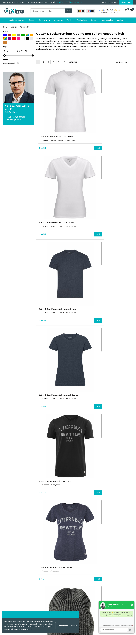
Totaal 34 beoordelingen (109, 12)
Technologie (82, 20)
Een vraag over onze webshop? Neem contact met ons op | (29, 2)
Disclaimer (107, 563)
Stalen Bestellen (46, 580)
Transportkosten (46, 583)
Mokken (74, 560)
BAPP (41, 587)
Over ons (106, 2)
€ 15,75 (74, 161)
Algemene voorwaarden (113, 557)
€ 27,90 (106, 359)
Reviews (109, 10)
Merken (14, 27)
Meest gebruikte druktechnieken (53, 570)
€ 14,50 (42, 111)
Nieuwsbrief (126, 2)
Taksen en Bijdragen (47, 573)
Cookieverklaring (110, 560)
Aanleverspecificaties (48, 577)
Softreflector (76, 563)
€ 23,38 (106, 210)
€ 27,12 (74, 260)
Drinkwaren (58, 20)
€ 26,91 (74, 309)
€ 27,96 (74, 359)
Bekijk (62, 111)
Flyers (41, 567)
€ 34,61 (42, 408)
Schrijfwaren (44, 20)
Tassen (32, 20)
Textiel (70, 20)
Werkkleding (107, 20)
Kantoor (94, 20)
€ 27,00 (106, 309)
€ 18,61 (41, 210)
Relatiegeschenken (17, 20)
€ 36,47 (106, 408)
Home (5, 27)
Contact (114, 2)
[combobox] (47, 10)
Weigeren (73, 625)
